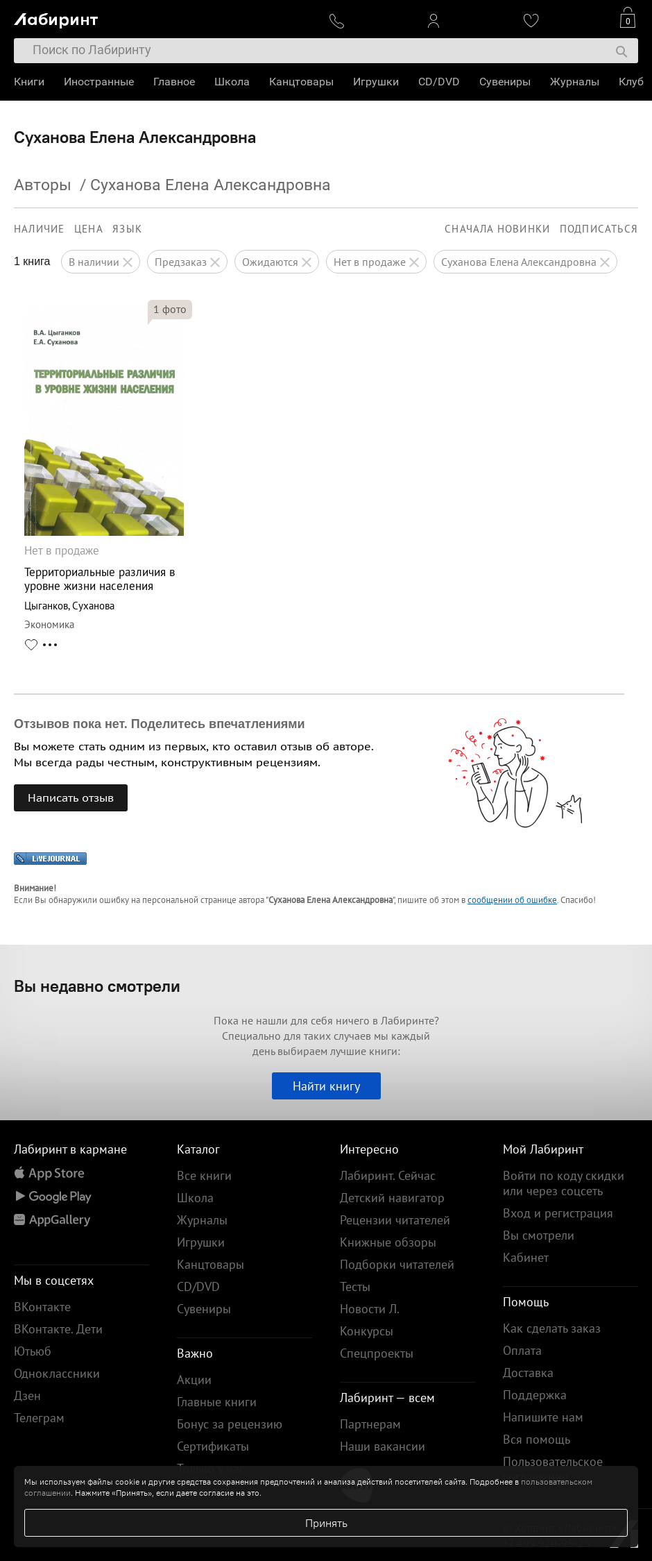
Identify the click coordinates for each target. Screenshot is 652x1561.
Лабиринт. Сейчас (388, 1175)
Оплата (522, 1350)
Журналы (574, 81)
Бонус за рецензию (229, 1424)
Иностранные (99, 81)
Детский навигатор (392, 1198)
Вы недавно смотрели (97, 985)
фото (170, 309)
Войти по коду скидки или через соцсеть (563, 1183)
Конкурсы (366, 1331)
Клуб (631, 81)
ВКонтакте (42, 1307)
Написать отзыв (71, 797)
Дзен (27, 1395)
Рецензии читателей (395, 1220)
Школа (232, 81)
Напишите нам (543, 1417)
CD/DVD (439, 81)
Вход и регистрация (558, 1213)
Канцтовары (301, 81)
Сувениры (505, 81)
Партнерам (370, 1424)
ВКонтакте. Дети (58, 1329)
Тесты (355, 1286)
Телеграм (39, 1418)
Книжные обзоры (388, 1242)
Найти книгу (326, 1086)
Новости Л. (370, 1309)
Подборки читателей (397, 1264)
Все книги (204, 1175)
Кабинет (526, 1257)
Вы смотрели (538, 1235)
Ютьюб (32, 1351)
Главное (174, 81)
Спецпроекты (376, 1353)
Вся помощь (536, 1439)
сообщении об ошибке (512, 900)
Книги (29, 81)
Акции (194, 1379)
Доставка (528, 1373)
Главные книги (217, 1402)
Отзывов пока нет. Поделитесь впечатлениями (159, 724)
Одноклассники (57, 1373)
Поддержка (535, 1395)
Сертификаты (213, 1446)
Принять (326, 1523)
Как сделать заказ (552, 1328)
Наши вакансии (382, 1446)
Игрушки (376, 81)
